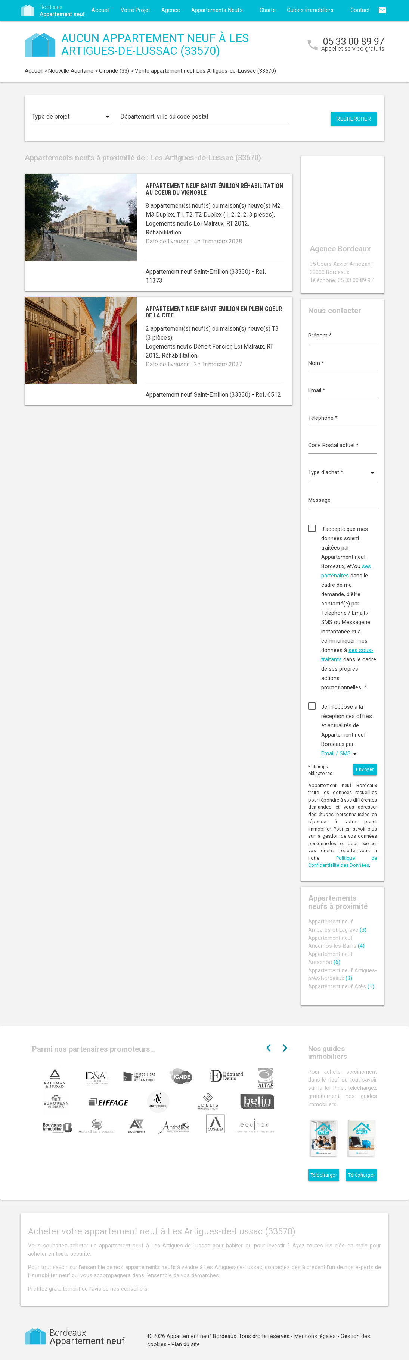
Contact (360, 10)
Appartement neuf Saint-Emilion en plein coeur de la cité (214, 312)
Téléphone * (323, 418)
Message (319, 500)
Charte (268, 10)
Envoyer (365, 769)
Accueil (100, 10)
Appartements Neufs (217, 10)
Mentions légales (315, 1336)
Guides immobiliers (310, 10)
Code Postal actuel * (333, 445)
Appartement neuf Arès (341, 986)
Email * (316, 390)
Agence (170, 10)
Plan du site (185, 1344)
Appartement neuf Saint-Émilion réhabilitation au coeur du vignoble (214, 189)
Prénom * (320, 336)
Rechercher (354, 119)
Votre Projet (135, 10)
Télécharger (323, 1175)
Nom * (316, 363)
